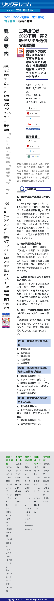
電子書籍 (6, 128)
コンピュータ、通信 (6, 87)
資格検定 (6, 102)
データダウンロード (6, 224)
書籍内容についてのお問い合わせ (6, 251)
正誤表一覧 (6, 208)
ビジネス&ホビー (7, 115)
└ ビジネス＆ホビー (8, 186)
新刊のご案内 (6, 71)
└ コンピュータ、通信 (8, 140)
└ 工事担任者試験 (8, 156)
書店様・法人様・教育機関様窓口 (6, 285)
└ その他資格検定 (8, 170)
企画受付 (6, 306)
